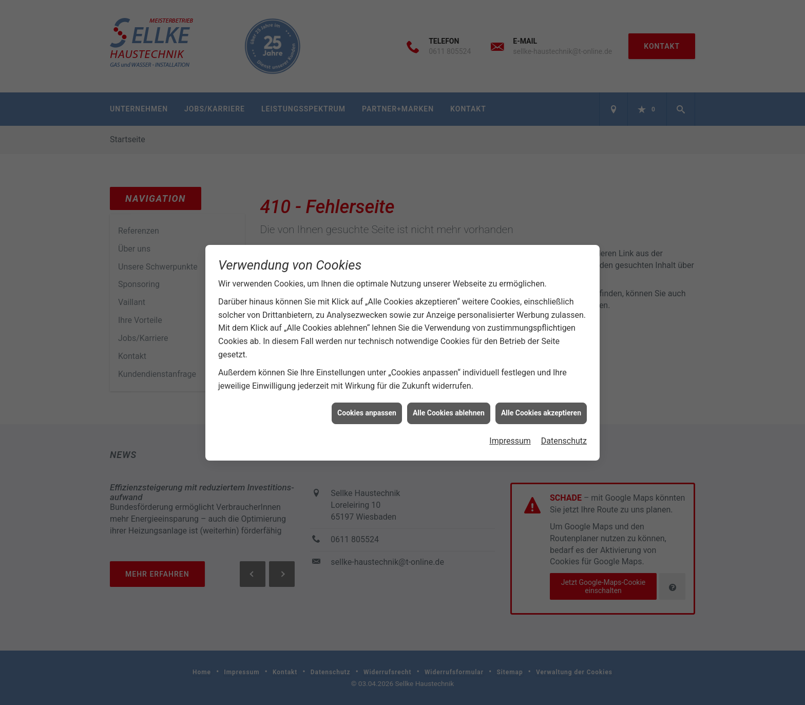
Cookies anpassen (366, 409)
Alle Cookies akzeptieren (541, 409)
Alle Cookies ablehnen (449, 409)
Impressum (510, 436)
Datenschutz (564, 436)
